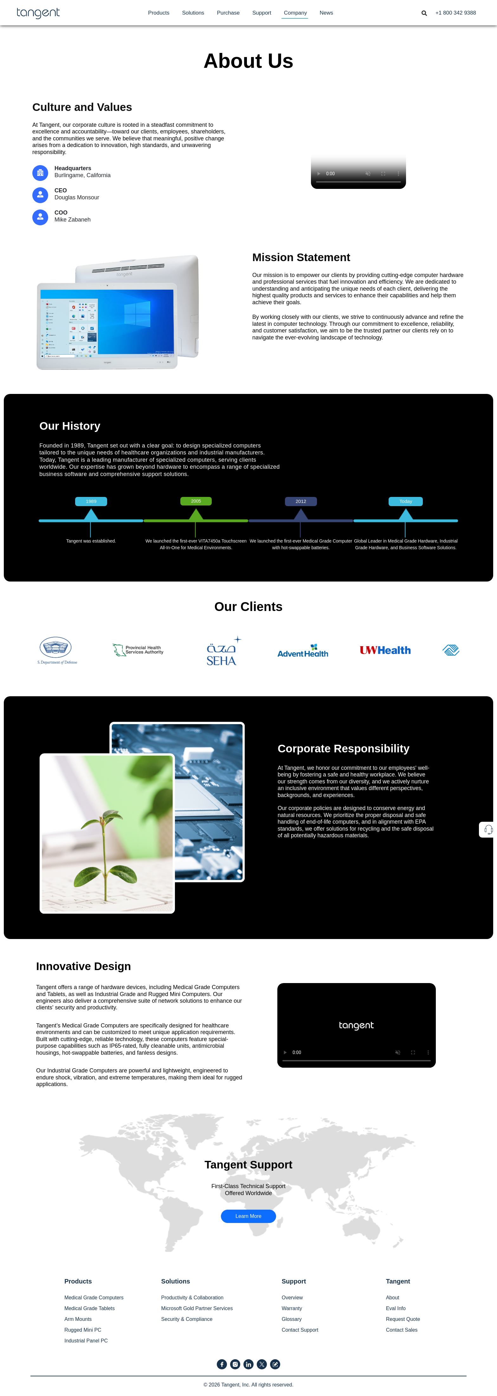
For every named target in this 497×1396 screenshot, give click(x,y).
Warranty (292, 1308)
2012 (301, 501)
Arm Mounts (78, 1319)
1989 (91, 501)
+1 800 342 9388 (456, 13)
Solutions (193, 13)
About (392, 1297)
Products (158, 13)
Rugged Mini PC (82, 1330)
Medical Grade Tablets (89, 1308)
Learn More (248, 1216)
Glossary (292, 1319)
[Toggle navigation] (424, 13)
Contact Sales (402, 1330)
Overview (292, 1297)
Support (261, 13)
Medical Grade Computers (94, 1297)
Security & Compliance (187, 1319)
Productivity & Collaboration (192, 1297)
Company (295, 13)
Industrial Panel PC (86, 1340)
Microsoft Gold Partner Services (197, 1308)
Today (405, 501)
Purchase (228, 13)
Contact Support (300, 1330)
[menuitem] (159, 12)
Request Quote (403, 1319)
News (326, 13)
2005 (196, 501)
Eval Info (396, 1308)
